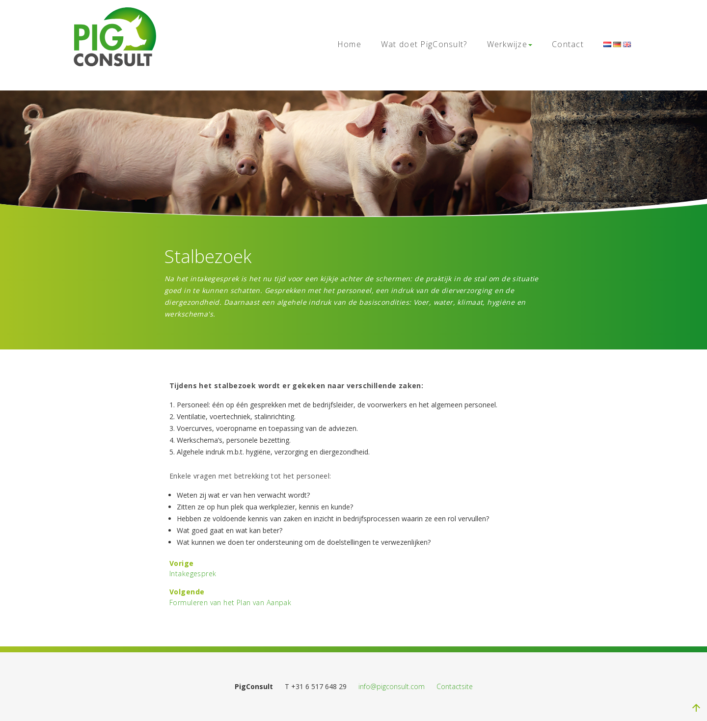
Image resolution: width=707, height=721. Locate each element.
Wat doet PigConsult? (424, 44)
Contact (568, 44)
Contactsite (454, 686)
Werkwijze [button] (510, 44)
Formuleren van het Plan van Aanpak (230, 602)
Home (349, 44)
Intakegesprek (192, 573)
